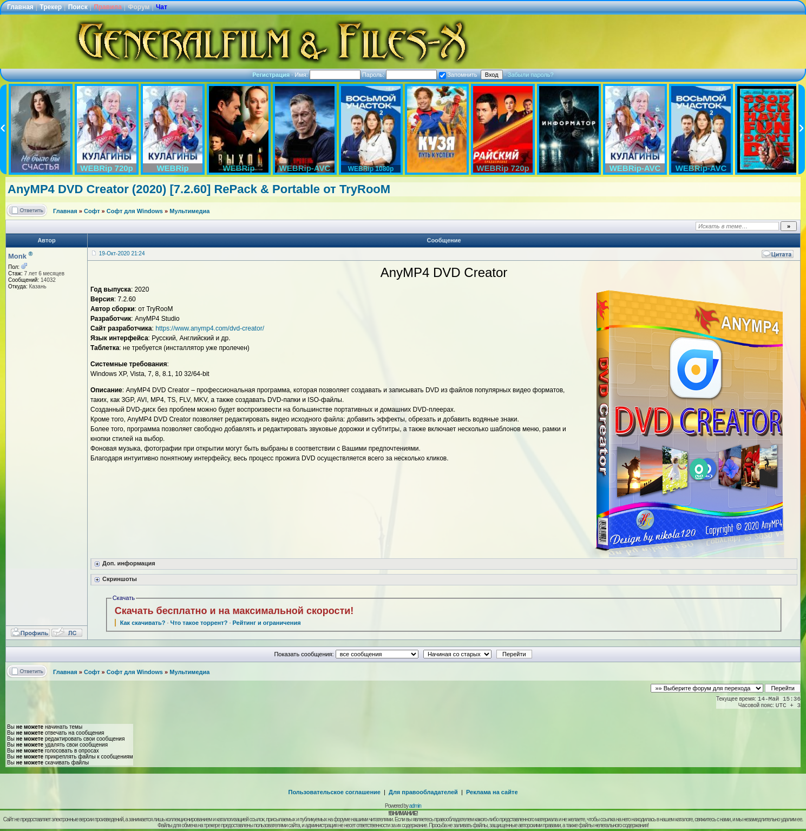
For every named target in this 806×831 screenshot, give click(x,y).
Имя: (327, 74)
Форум (138, 7)
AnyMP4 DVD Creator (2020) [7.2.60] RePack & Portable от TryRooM (199, 189)
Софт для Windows (135, 211)
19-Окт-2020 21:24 (122, 253)
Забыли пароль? (531, 74)
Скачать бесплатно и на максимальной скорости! (234, 610)
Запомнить (458, 74)
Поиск (78, 7)
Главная (20, 7)
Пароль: (399, 74)
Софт (92, 211)
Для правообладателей (423, 792)
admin (415, 806)
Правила (108, 7)
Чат (161, 7)
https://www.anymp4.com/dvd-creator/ (209, 328)
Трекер (51, 7)
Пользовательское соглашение (335, 792)
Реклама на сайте (492, 792)
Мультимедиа (189, 211)
